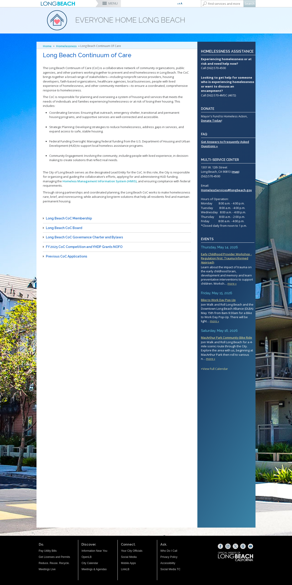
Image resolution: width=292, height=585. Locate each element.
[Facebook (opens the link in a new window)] (220, 546)
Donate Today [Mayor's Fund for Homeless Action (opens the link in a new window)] (211, 121)
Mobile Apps (128, 563)
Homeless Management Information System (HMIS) (100, 181)
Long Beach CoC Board (64, 228)
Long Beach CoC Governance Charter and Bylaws (84, 237)
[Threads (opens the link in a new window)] (243, 546)
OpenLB (86, 557)
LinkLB (125, 569)
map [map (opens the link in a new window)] (235, 172)
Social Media (129, 557)
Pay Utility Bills (48, 550)
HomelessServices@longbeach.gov (226, 190)
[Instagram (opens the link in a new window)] (228, 546)
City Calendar (89, 563)
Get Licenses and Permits (54, 557)
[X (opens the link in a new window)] (235, 546)
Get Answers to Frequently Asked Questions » (225, 144)
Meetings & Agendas (94, 569)
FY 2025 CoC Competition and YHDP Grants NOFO (84, 247)
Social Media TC (170, 569)
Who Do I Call (168, 550)
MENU (113, 3)
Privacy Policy (168, 557)
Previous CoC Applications (66, 256)
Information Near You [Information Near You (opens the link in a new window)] (94, 550)
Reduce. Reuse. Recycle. (54, 563)
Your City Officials (131, 550)
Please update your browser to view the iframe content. (227, 308)
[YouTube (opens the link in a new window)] (250, 546)
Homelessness (66, 46)
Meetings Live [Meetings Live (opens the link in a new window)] (47, 569)
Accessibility (167, 563)
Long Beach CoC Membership (69, 218)
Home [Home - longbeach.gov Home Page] (47, 46)
